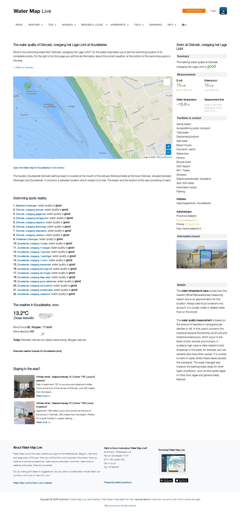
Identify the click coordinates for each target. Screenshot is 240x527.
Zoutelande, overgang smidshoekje (35, 289)
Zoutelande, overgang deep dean (33, 277)
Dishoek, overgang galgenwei (31, 214)
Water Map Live (78, 499)
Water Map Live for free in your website (32, 482)
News (19, 24)
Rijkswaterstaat (164, 157)
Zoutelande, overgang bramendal (33, 264)
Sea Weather (93, 499)
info (172, 24)
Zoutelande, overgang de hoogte (33, 272)
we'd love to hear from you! (36, 475)
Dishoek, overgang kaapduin (30, 222)
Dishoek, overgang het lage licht (32, 218)
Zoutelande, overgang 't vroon (32, 260)
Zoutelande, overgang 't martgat (33, 247)
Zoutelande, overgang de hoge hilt (34, 268)
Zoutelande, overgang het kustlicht (34, 285)
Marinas (69, 24)
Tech (139, 24)
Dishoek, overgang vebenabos (31, 230)
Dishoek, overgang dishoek (29, 209)
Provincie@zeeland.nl (186, 220)
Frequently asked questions (117, 482)
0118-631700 (192, 224)
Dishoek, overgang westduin (30, 235)
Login (213, 10)
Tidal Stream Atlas (110, 499)
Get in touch (110, 463)
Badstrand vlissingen (26, 205)
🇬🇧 (184, 24)
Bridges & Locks (92, 24)
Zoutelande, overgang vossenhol (33, 294)
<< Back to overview (23, 67)
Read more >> (43, 395)
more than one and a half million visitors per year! (175, 499)
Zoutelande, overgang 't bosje (32, 243)
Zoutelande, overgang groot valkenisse (36, 281)
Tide (52, 24)
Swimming (155, 24)
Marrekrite (119, 24)
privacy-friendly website (124, 505)
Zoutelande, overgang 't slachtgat (34, 256)
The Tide (129, 499)
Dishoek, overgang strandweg (31, 226)
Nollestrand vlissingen (27, 239)
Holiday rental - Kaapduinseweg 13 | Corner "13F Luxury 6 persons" (65, 378)
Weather (35, 24)
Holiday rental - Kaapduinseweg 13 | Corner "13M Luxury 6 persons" (64, 405)
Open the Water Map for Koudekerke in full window (38, 167)
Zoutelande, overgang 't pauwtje (33, 251)
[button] (102, 118)
